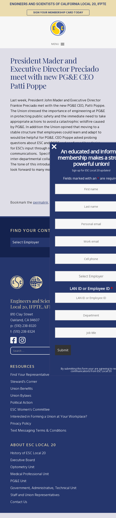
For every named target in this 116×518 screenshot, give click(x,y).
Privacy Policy (20, 423)
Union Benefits (21, 389)
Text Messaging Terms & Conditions (38, 430)
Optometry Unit (22, 467)
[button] (55, 44)
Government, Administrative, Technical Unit (43, 488)
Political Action (21, 403)
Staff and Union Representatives (35, 495)
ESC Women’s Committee (30, 410)
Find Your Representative (29, 375)
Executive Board (22, 460)
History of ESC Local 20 (28, 453)
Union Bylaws (20, 396)
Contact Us (18, 502)
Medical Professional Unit (29, 474)
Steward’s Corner (23, 382)
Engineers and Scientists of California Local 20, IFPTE (58, 4)
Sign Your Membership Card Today (58, 12)
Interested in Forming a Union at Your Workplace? (48, 416)
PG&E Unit (18, 481)
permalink (40, 202)
